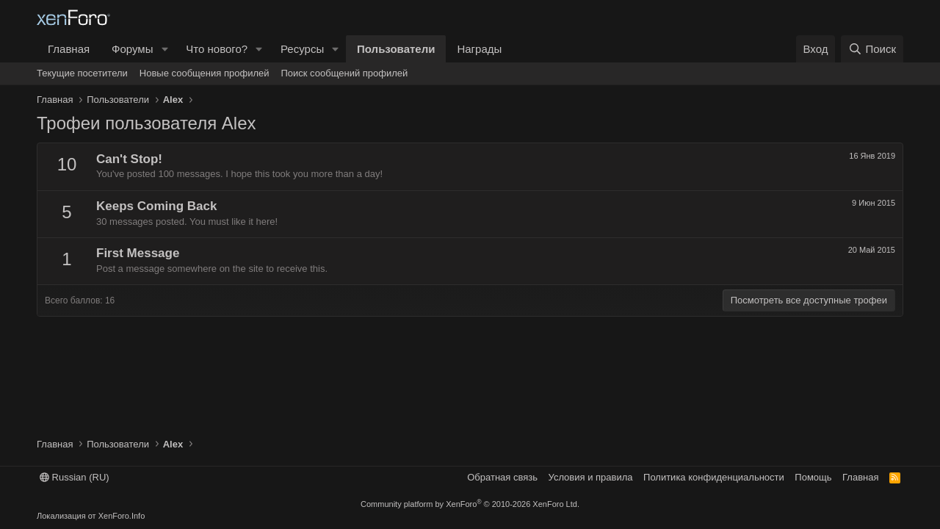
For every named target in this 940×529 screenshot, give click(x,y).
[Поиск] (872, 48)
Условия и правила (591, 477)
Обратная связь (502, 477)
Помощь (813, 477)
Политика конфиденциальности (713, 477)
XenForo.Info (121, 515)
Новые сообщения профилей (205, 73)
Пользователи (396, 49)
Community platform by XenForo (470, 504)
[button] (164, 48)
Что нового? (216, 49)
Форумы (132, 49)
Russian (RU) (74, 477)
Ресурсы (302, 49)
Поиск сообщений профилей (344, 73)
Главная (69, 49)
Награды (479, 49)
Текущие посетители (82, 73)
